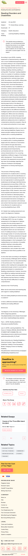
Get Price (7, 470)
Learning (20, 25)
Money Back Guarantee (7, 527)
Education (16, 31)
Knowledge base (8, 480)
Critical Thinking (8, 451)
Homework (20, 451)
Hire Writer (20, 2)
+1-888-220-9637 (8, 541)
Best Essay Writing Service (8, 517)
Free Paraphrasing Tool (7, 510)
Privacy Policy (4, 532)
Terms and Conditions (7, 524)
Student (19, 453)
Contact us (4, 505)
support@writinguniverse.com (12, 544)
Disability (22, 33)
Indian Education (7, 453)
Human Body (14, 25)
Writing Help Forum (6, 491)
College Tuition (7, 448)
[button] (24, 438)
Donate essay (4, 507)
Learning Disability (14, 33)
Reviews (3, 502)
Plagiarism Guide (5, 483)
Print (22, 393)
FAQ (2, 500)
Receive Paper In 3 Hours (14, 370)
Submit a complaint (6, 534)
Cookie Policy (4, 529)
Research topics (5, 485)
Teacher (5, 456)
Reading (3, 35)
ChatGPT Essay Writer (7, 488)
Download (8, 393)
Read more (7, 430)
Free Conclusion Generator (8, 512)
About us (3, 497)
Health (10, 31)
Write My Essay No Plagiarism (9, 515)
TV (9, 25)
